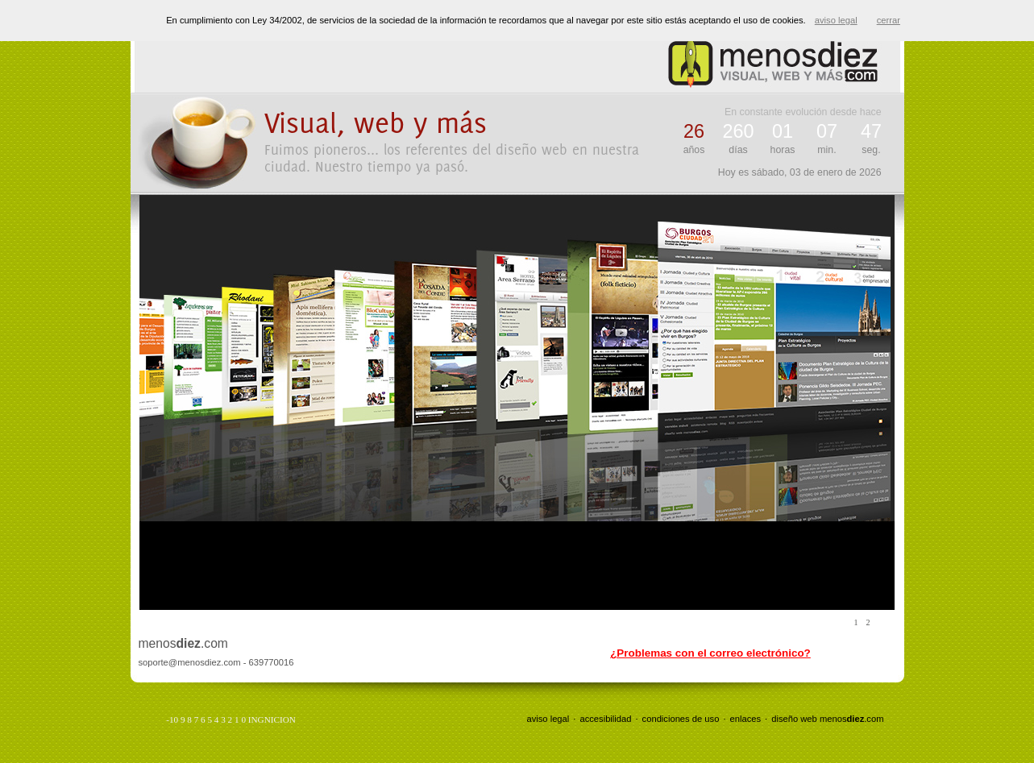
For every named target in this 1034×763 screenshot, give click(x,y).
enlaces (746, 719)
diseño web (794, 719)
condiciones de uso (681, 719)
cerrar (888, 20)
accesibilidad (605, 719)
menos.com (852, 719)
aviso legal (547, 719)
